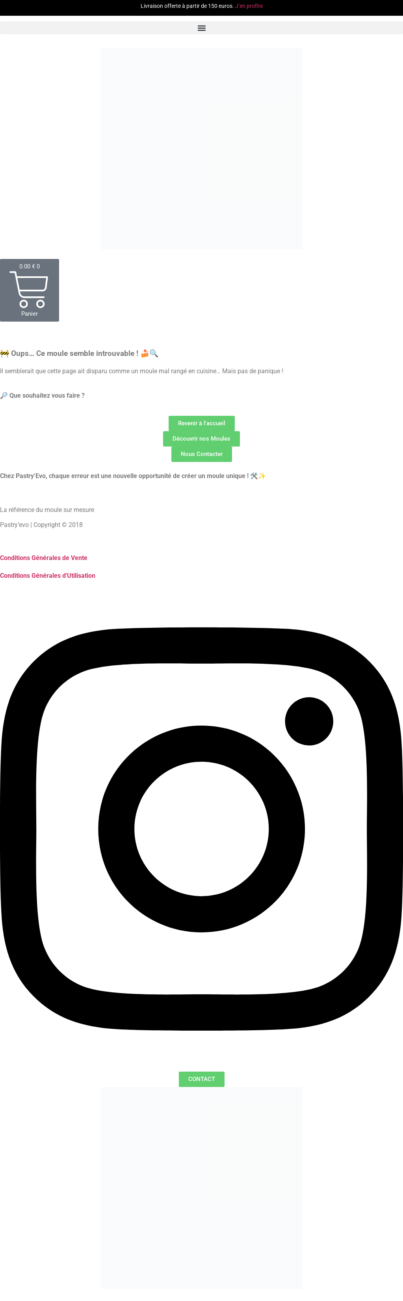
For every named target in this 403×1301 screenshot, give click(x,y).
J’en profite (249, 6)
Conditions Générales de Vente (43, 558)
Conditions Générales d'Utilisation (47, 575)
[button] (201, 27)
